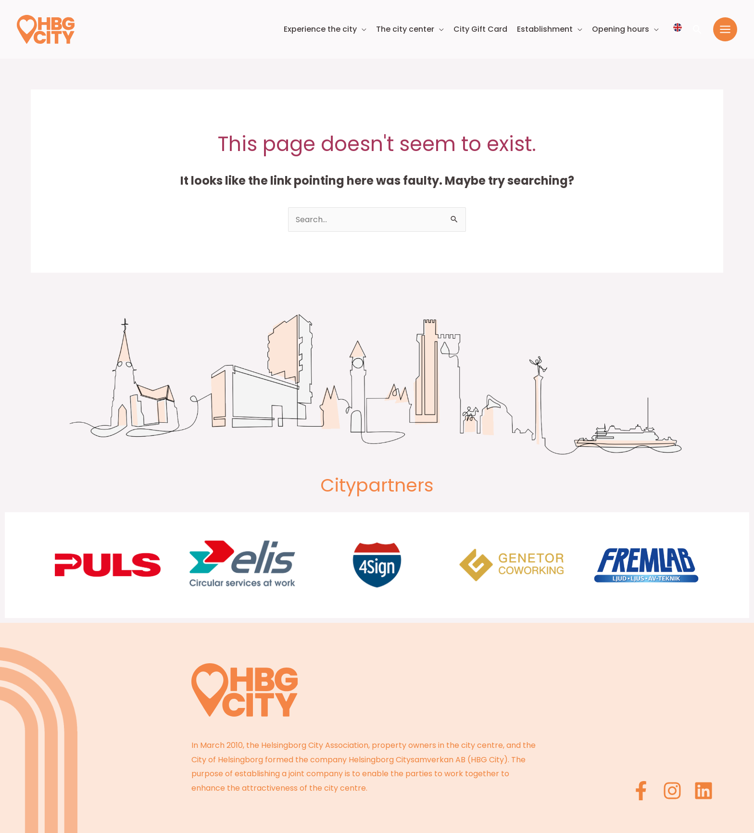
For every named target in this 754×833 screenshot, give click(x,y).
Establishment (545, 29)
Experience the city (320, 29)
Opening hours (620, 29)
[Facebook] (641, 790)
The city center (405, 29)
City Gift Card (480, 29)
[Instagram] (672, 790)
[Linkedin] (703, 790)
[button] (697, 30)
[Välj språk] (677, 27)
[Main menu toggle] (725, 29)
